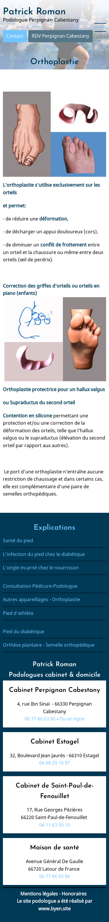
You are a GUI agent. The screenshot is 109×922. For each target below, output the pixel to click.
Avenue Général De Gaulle (54, 861)
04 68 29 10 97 (54, 763)
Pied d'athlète (18, 613)
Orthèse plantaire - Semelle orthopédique (49, 645)
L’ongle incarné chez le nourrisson (41, 567)
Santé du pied (18, 540)
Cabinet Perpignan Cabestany (54, 690)
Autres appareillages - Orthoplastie (41, 599)
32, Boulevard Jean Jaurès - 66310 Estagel (54, 755)
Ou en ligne (72, 718)
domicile (88, 675)
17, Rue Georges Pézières (55, 809)
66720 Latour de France (54, 869)
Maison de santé (54, 847)
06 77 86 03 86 (40, 718)
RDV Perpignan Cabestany (60, 36)
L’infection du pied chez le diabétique (44, 554)
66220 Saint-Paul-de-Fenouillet (54, 817)
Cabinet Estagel (55, 742)
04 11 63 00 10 (54, 825)
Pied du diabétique (23, 631)
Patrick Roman (34, 12)
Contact (15, 36)
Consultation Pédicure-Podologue (40, 586)
